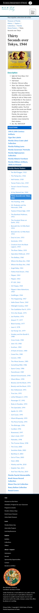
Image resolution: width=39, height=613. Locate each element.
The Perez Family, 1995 (19, 422)
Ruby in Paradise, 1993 (19, 404)
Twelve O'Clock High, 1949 (20, 211)
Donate (7, 556)
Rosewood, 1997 (17, 432)
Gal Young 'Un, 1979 (18, 331)
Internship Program (10, 528)
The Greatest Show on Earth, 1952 (19, 221)
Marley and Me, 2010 (18, 464)
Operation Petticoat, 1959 (20, 254)
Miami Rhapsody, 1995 (19, 418)
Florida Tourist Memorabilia (19, 475)
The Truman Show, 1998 (19, 443)
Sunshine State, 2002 (18, 450)
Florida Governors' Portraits (19, 149)
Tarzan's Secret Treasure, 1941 (20, 187)
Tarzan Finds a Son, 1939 (20, 183)
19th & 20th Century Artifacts (16, 132)
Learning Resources (10, 531)
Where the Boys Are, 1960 (20, 261)
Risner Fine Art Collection (18, 484)
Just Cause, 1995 (17, 415)
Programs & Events (10, 508)
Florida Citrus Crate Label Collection (18, 141)
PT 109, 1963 (15, 282)
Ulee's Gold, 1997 (17, 436)
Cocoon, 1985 (16, 358)
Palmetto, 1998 (16, 439)
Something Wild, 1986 (19, 365)
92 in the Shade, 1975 (19, 313)
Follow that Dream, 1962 (20, 272)
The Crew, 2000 (16, 447)
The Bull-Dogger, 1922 (19, 172)
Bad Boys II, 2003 (17, 454)
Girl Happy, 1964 (17, 286)
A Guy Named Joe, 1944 (19, 192)
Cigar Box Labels (14, 137)
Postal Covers (13, 490)
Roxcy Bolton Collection (17, 487)
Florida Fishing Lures (16, 146)
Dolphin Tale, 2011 (17, 468)
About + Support (10, 549)
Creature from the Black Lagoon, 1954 (19, 246)
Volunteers (8, 553)
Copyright (15, 607)
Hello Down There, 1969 (19, 302)
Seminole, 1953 (16, 241)
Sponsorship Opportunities (12, 559)
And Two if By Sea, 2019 (19, 471)
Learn (6, 521)
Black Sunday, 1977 (18, 324)
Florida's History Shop (11, 511)
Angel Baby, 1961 (17, 268)
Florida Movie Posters (16, 168)
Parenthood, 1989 (17, 372)
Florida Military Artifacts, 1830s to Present (18, 163)
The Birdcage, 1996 (18, 425)
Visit (6, 498)
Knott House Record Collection (16, 479)
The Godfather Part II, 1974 (20, 309)
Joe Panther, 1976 (17, 316)
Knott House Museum (11, 514)
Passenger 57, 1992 (18, 400)
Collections (11, 26)
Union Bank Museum (11, 517)
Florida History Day (10, 525)
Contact (7, 563)
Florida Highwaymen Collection (16, 154)
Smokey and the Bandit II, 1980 (20, 335)
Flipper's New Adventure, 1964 (20, 290)
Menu (33, 12)
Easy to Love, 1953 (17, 237)
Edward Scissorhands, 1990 (20, 376)
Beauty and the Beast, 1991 (21, 383)
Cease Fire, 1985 (17, 354)
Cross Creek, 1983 (17, 340)
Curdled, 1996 (16, 429)
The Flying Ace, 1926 (18, 176)
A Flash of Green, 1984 (19, 351)
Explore (17, 23)
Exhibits (7, 539)
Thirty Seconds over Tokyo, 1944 (21, 197)
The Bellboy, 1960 (17, 257)
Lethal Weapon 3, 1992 (19, 397)
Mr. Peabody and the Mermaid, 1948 (18, 206)
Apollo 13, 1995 (16, 411)
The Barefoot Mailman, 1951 (19, 215)
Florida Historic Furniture (18, 158)
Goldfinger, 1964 (17, 295)
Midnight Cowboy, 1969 (19, 306)
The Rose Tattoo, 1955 (19, 250)
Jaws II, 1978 (15, 327)
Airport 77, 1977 (17, 320)
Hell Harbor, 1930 (17, 179)
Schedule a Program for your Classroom (16, 505)
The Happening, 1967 (18, 299)
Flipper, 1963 (15, 275)
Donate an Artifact (10, 566)
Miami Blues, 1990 (17, 379)
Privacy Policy (7, 607)
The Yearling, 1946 (17, 202)
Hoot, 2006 (15, 461)
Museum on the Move (11, 501)
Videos (7, 545)
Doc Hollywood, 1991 (18, 390)
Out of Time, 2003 (17, 457)
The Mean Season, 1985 (19, 361)
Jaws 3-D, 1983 (16, 344)
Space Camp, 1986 (17, 368)
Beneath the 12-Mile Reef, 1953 (20, 227)
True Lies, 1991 (16, 393)
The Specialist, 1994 (18, 408)
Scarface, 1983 (16, 347)
